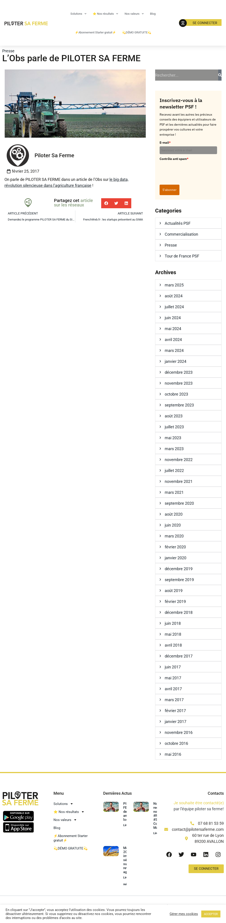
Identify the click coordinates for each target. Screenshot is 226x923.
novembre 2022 (179, 459)
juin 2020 (173, 525)
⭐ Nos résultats (105, 13)
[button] (106, 203)
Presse (8, 51)
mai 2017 (173, 678)
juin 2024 (173, 317)
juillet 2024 (174, 306)
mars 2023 (174, 448)
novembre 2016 (179, 732)
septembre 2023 (179, 405)
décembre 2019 (179, 568)
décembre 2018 (179, 612)
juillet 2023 (174, 427)
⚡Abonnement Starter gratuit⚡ (95, 32)
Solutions (78, 13)
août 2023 (174, 416)
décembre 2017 (179, 656)
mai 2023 (173, 437)
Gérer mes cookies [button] (184, 914)
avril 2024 (173, 339)
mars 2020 (174, 536)
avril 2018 (173, 645)
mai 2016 (173, 754)
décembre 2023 (179, 372)
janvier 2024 (175, 361)
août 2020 (174, 514)
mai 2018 (173, 634)
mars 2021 (174, 492)
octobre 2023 (176, 394)
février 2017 (175, 710)
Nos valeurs (134, 13)
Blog (153, 13)
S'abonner (169, 190)
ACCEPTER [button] (211, 914)
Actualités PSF (178, 223)
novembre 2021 (179, 481)
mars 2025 (174, 285)
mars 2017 (174, 699)
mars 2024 (174, 350)
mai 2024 (173, 328)
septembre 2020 (179, 503)
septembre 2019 (179, 579)
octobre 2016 (176, 743)
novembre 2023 (179, 383)
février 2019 (175, 601)
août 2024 (174, 296)
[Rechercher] (220, 75)
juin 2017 (173, 667)
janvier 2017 (175, 721)
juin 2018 (173, 623)
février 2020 (175, 547)
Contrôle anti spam (174, 159)
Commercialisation (181, 234)
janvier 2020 (175, 557)
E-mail (165, 143)
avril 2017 (173, 688)
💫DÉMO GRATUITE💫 (136, 32)
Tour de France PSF (182, 256)
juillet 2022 (174, 470)
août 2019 (174, 590)
